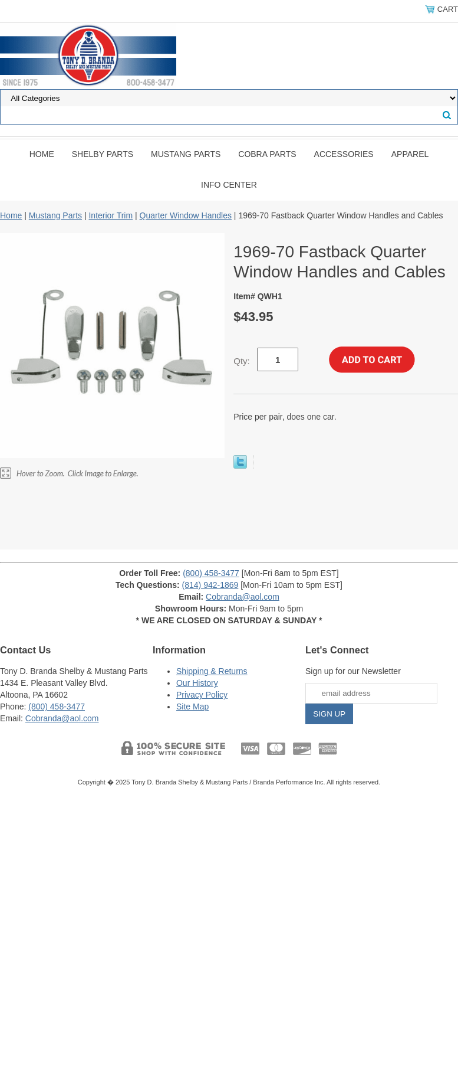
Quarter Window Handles (186, 215)
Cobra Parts (267, 154)
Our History (197, 683)
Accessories (344, 154)
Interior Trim (110, 215)
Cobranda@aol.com (242, 596)
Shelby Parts (102, 154)
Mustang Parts (185, 154)
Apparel (410, 154)
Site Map (192, 706)
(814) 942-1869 (210, 585)
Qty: (241, 361)
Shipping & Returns (212, 671)
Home (41, 154)
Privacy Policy (202, 694)
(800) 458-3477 (211, 573)
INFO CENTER (229, 184)
